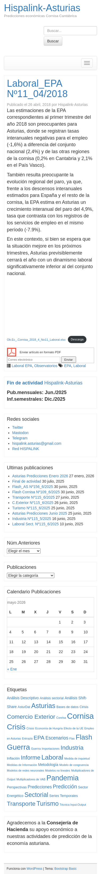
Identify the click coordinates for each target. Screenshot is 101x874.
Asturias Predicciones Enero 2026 (40, 476)
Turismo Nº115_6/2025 (31, 508)
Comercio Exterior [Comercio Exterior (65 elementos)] (31, 716)
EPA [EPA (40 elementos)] (39, 737)
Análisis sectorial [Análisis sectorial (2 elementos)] (52, 698)
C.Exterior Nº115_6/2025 (32, 502)
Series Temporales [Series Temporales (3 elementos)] (63, 796)
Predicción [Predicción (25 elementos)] (65, 786)
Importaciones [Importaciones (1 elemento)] (51, 748)
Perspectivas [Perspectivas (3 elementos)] (17, 787)
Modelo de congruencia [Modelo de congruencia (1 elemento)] (74, 764)
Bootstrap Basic (65, 869)
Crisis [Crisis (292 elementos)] (16, 727)
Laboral (79, 366)
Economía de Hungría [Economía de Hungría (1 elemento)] (49, 728)
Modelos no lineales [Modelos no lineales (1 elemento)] (57, 770)
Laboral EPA (22, 366)
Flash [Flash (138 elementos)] (84, 737)
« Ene (12, 669)
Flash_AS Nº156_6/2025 (32, 486)
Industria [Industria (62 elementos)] (72, 747)
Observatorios (45, 366)
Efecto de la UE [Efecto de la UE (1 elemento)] (73, 728)
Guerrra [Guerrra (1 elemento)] (36, 748)
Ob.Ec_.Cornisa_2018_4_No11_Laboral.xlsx (36, 339)
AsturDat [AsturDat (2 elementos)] (24, 707)
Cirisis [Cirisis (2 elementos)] (84, 707)
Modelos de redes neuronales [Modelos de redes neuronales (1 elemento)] (25, 770)
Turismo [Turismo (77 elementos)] (48, 803)
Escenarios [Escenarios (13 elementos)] (56, 738)
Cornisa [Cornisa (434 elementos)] (80, 716)
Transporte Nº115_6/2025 (33, 497)
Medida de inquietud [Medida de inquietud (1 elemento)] (77, 758)
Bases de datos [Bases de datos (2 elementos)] (67, 707)
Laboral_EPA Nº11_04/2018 (37, 89)
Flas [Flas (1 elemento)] (72, 738)
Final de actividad (26, 481)
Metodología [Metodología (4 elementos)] (48, 764)
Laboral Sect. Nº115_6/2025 (35, 524)
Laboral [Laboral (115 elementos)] (52, 757)
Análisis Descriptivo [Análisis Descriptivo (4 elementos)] (23, 698)
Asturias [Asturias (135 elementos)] (43, 705)
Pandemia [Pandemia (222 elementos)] (62, 778)
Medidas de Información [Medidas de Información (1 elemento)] (22, 764)
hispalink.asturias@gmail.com (36, 443)
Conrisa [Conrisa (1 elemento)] (61, 717)
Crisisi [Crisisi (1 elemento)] (30, 728)
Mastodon (20, 433)
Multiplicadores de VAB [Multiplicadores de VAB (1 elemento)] (30, 779)
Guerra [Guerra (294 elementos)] (18, 747)
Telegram (20, 438)
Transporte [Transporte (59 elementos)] (21, 803)
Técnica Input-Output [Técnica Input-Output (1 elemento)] (73, 804)
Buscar (53, 41)
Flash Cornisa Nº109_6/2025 (36, 492)
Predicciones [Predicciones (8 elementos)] (40, 787)
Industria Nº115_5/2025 (31, 519)
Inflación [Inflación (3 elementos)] (13, 758)
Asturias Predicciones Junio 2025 (39, 513)
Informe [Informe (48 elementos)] (31, 757)
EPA (67, 366)
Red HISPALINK (25, 449)
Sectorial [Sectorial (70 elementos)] (36, 794)
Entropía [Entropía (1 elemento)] (27, 738)
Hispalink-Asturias (42, 7)
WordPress (34, 869)
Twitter (17, 427)
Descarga (77, 339)
